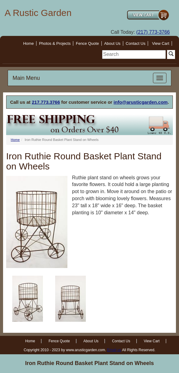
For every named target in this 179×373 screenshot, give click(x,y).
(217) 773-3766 (153, 32)
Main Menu (26, 78)
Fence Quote (87, 43)
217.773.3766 (46, 102)
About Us (112, 43)
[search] (134, 54)
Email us (114, 350)
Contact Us (135, 43)
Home (28, 43)
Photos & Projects (54, 43)
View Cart (160, 43)
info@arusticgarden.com (141, 102)
